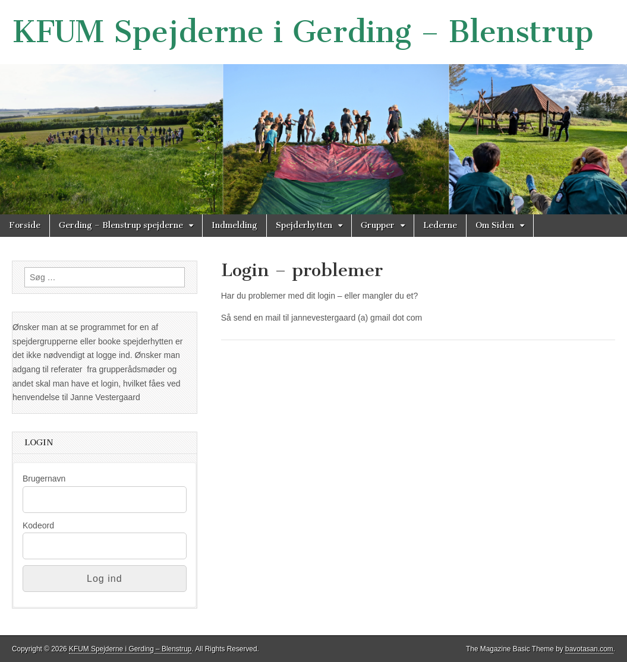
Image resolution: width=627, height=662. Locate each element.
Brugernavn (44, 478)
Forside (24, 225)
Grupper (378, 225)
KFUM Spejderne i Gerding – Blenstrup (303, 32)
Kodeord (38, 525)
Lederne (440, 225)
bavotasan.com (589, 649)
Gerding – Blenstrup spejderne (121, 225)
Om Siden (494, 225)
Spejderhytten (304, 225)
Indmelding (234, 225)
